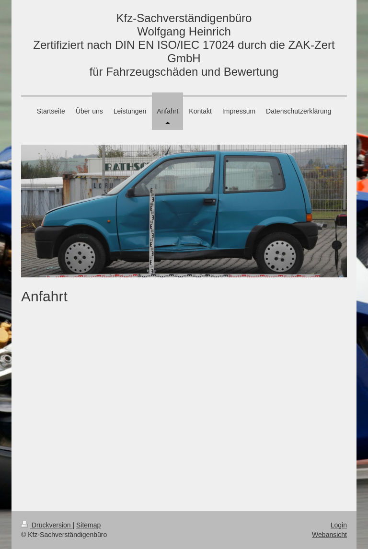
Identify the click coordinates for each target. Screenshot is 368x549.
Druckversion (46, 525)
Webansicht (329, 534)
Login (339, 525)
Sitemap (88, 525)
